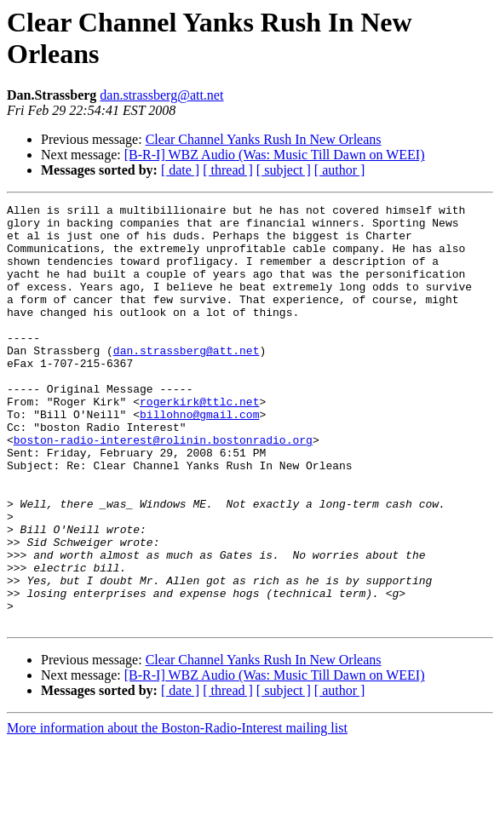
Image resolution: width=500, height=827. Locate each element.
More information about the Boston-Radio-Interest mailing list (177, 812)
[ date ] (180, 170)
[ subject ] (283, 170)
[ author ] (339, 170)
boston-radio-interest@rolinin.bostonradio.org (163, 488)
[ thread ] (228, 170)
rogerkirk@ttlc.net (199, 442)
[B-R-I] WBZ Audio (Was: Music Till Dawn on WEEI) (274, 154)
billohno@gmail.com (199, 457)
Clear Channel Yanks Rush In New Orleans (264, 139)
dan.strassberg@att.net (161, 95)
